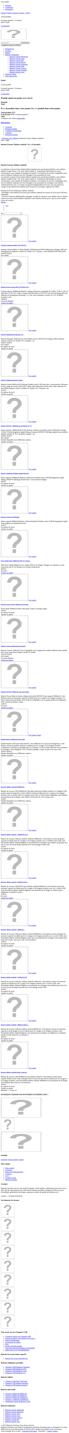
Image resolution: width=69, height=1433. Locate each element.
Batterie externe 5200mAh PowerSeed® (13, 646)
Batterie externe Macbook (14, 1412)
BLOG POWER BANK (13, 1346)
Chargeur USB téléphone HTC (16, 1369)
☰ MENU (11, 45)
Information (5, 123)
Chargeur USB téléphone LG (15, 1373)
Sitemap (8, 5)
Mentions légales (11, 129)
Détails (3, 202)
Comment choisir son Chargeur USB (18, 1336)
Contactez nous (10, 1178)
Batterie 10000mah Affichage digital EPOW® (15, 473)
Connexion (9, 7)
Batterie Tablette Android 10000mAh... (13, 787)
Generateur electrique (29, 1431)
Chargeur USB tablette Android (16, 1385)
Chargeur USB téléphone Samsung (17, 1367)
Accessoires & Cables (13, 1342)
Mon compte (9, 1168)
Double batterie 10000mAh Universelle (13, 739)
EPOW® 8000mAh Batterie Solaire (12, 380)
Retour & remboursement (14, 1172)
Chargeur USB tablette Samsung (16, 1383)
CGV (7, 1176)
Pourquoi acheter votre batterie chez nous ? (20, 1338)
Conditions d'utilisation (13, 131)
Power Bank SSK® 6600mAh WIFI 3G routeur (15, 561)
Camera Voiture (52, 1431)
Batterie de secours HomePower (16, 1358)
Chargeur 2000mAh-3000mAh (16, 1394)
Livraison (8, 127)
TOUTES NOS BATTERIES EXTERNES (20, 1348)
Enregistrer (9, 9)
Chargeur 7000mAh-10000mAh (16, 1398)
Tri (2, 213)
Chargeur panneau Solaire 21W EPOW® (13, 245)
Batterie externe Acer (12, 1422)
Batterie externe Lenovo (13, 1418)
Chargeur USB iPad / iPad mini (16, 1381)
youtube (21, 1160)
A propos (8, 133)
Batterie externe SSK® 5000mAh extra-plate (14, 604)
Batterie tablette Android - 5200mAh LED (14, 977)
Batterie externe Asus (12, 1416)
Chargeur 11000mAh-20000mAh (16, 1399)
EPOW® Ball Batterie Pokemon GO (12, 334)
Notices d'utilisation (12, 1340)
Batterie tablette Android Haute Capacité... (14, 1072)
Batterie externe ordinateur (14, 1410)
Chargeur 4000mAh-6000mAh (16, 1396)
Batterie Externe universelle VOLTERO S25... (15, 287)
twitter (10, 1160)
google (15, 1160)
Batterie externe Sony (12, 1414)
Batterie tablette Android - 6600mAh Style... (14, 882)
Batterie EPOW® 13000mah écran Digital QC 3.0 (16, 426)
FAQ (7, 1344)
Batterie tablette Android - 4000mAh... (13, 929)
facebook (4, 1160)
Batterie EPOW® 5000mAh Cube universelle (15, 692)
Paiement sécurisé (11, 135)
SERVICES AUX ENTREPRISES (17, 1350)
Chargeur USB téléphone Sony (16, 1371)
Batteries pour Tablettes (10, 138)
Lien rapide (5, 2)
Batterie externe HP (12, 1420)
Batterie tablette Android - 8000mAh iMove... (15, 1025)
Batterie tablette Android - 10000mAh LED (14, 834)
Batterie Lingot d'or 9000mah (10, 517)
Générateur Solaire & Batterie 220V (17, 1401)
